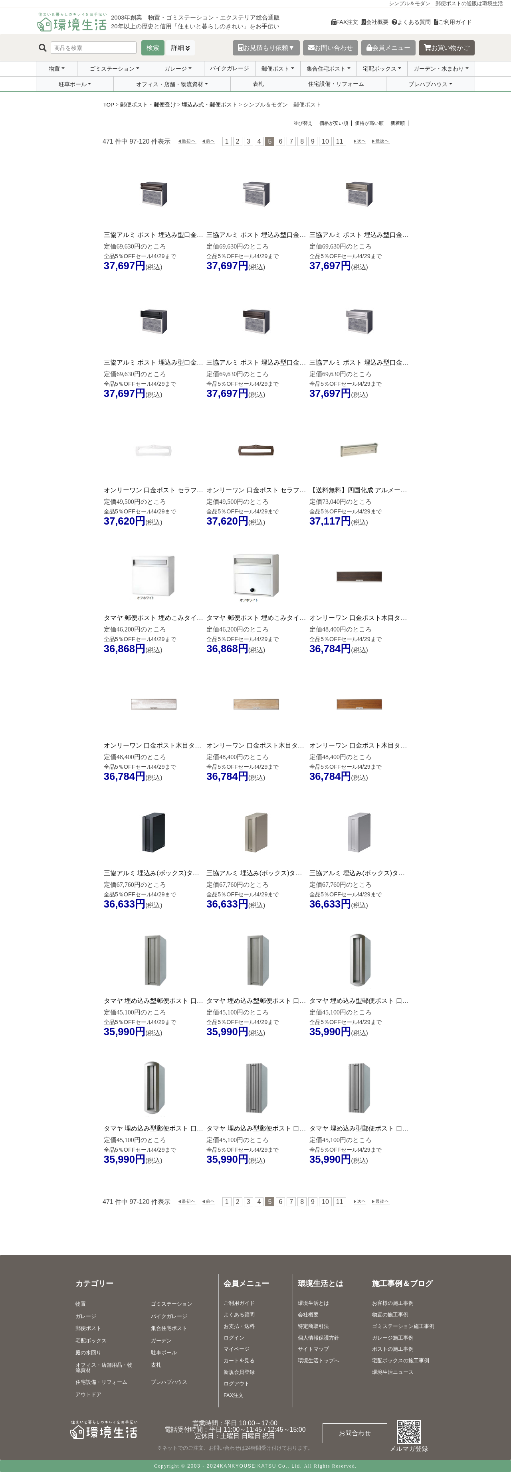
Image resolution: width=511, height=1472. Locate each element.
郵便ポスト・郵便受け (148, 105)
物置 (54, 68)
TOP (108, 105)
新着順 (397, 123)
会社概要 (374, 22)
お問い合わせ (330, 47)
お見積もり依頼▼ (266, 47)
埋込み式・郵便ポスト (210, 105)
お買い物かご (446, 47)
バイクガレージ (229, 68)
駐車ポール (73, 84)
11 (339, 141)
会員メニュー (388, 47)
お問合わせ (355, 1433)
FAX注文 (344, 22)
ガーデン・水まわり (439, 68)
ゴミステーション (112, 68)
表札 (258, 84)
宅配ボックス (379, 68)
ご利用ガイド (453, 22)
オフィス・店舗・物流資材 (169, 84)
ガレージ (175, 68)
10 (325, 141)
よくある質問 (411, 22)
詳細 (177, 47)
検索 (153, 47)
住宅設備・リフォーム (336, 84)
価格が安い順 (333, 123)
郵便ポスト (275, 68)
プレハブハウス (428, 84)
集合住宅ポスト (326, 68)
